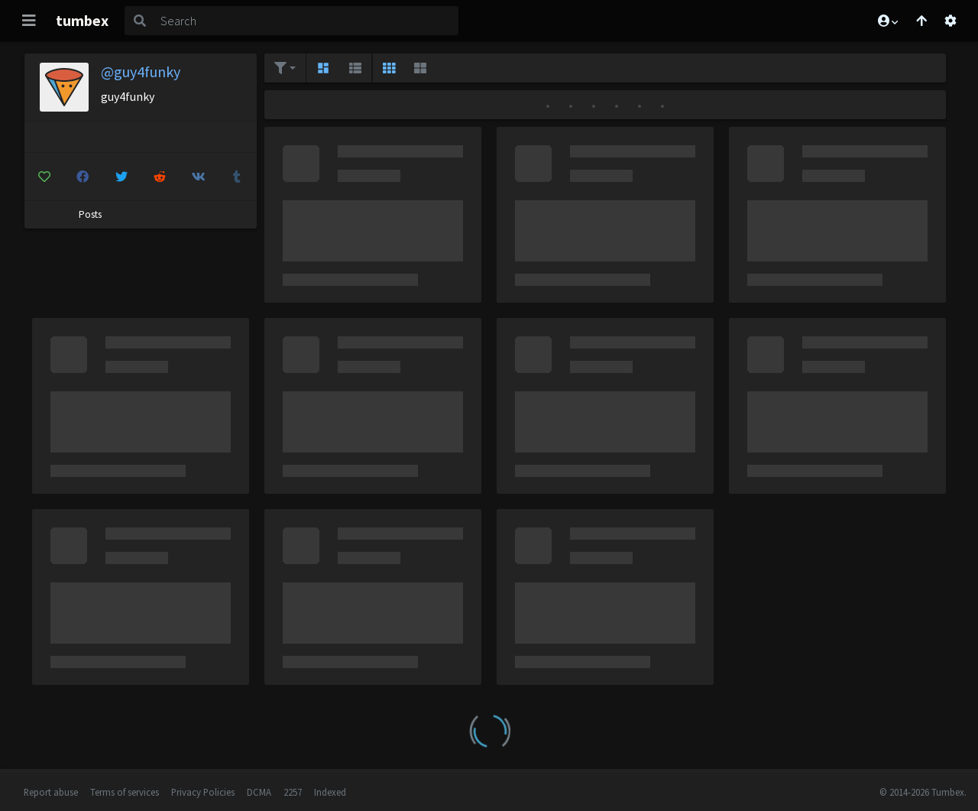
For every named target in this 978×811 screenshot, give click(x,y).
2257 (292, 792)
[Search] (306, 20)
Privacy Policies (203, 792)
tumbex (82, 20)
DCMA (259, 792)
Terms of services (124, 792)
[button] (887, 20)
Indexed (330, 792)
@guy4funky (140, 71)
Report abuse (51, 792)
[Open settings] (950, 20)
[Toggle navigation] (29, 20)
